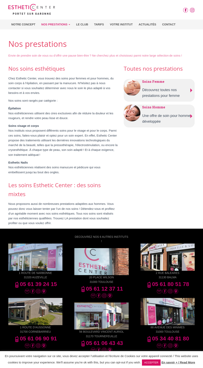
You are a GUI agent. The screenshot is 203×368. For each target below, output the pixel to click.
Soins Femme (153, 81)
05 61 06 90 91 (35, 338)
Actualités (147, 24)
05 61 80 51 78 (167, 284)
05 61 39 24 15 (35, 284)
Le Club (82, 24)
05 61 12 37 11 (101, 289)
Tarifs (99, 24)
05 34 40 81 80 (167, 338)
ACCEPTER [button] (151, 362)
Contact (168, 24)
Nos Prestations (55, 24)
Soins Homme (153, 107)
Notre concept (23, 24)
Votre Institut (121, 24)
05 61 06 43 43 (101, 343)
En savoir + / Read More (178, 362)
